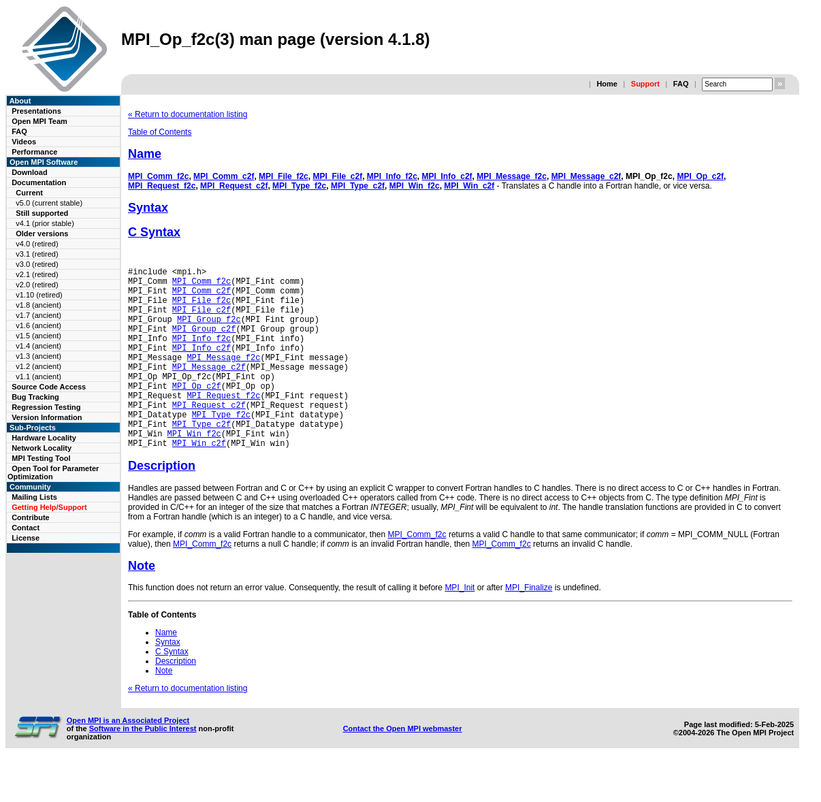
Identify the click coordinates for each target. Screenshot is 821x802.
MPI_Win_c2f (469, 186)
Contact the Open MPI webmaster (402, 767)
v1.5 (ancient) (38, 336)
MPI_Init (459, 626)
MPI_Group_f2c (209, 331)
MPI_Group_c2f (204, 343)
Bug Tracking (35, 397)
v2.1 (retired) (37, 274)
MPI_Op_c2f (700, 176)
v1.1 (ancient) (38, 376)
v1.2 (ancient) (38, 366)
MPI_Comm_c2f (223, 176)
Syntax (148, 207)
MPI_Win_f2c (414, 186)
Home (606, 84)
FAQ (681, 84)
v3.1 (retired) (37, 254)
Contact (25, 528)
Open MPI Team (39, 121)
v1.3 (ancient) (38, 356)
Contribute (31, 517)
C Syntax (154, 232)
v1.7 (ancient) (38, 315)
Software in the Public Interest (143, 767)
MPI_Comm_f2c (158, 176)
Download (30, 172)
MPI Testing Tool (41, 458)
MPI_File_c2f (337, 176)
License (25, 538)
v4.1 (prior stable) (45, 223)
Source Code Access (49, 387)
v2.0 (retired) (37, 284)
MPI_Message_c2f (586, 176)
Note (141, 604)
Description (161, 504)
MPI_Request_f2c (161, 186)
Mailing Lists (34, 497)
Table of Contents (159, 132)
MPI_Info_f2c (392, 176)
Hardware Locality (44, 438)
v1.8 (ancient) (38, 305)
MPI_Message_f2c (512, 176)
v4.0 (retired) (37, 244)
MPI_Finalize (528, 626)
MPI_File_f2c (283, 176)
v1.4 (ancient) (38, 346)
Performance (34, 152)
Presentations (36, 111)
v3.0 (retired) (37, 264)
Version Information (47, 417)
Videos (24, 142)
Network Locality (41, 448)
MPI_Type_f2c (299, 186)
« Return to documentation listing (187, 114)
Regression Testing (46, 407)
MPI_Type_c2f (358, 186)
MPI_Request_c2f (234, 186)
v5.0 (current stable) (49, 203)
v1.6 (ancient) (38, 325)
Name (144, 154)
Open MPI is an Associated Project (128, 759)
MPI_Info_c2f (447, 176)
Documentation (39, 182)
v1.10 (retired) (39, 295)
